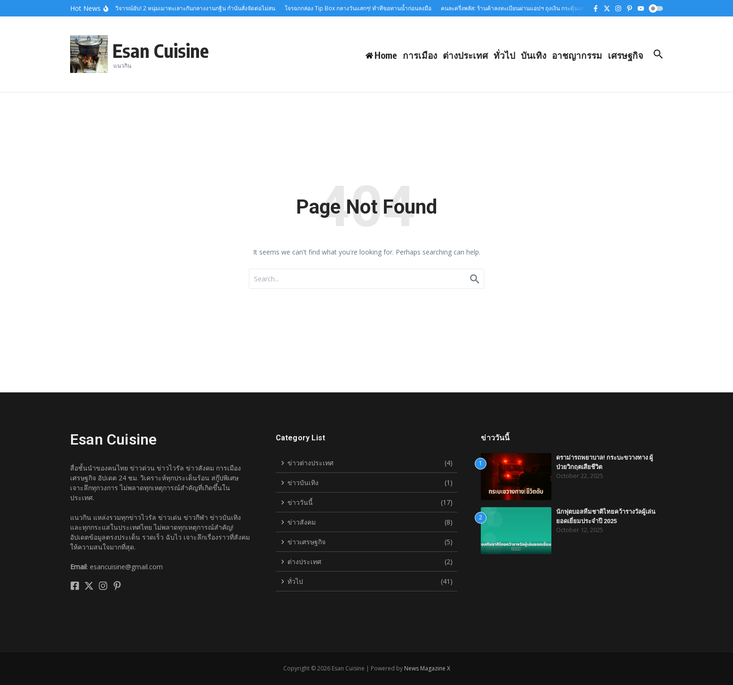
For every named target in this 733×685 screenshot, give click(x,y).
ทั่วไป (504, 55)
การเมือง (420, 55)
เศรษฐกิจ (625, 55)
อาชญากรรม (577, 55)
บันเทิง (533, 55)
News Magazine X (427, 668)
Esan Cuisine (160, 50)
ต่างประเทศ (465, 55)
